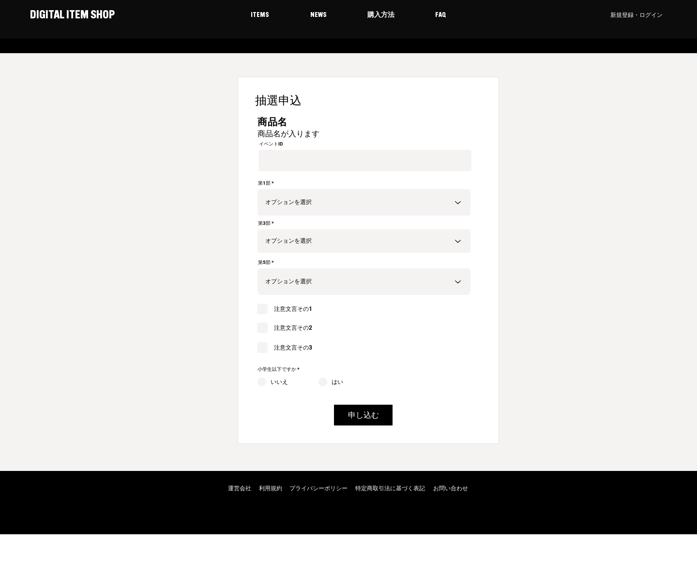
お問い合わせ (450, 488)
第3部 (264, 223)
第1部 (264, 183)
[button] (259, 15)
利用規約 (270, 488)
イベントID (271, 144)
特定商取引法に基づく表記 (390, 488)
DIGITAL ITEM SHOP (71, 15)
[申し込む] (363, 415)
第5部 (264, 262)
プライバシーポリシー (318, 488)
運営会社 (239, 488)
